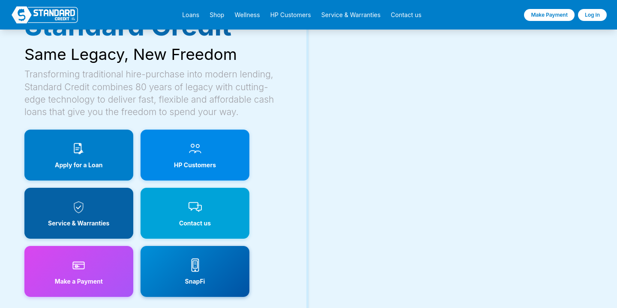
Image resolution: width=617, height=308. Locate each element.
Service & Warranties (350, 15)
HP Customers (290, 15)
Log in (592, 15)
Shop (217, 15)
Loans (190, 15)
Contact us (406, 15)
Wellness (247, 15)
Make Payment (549, 15)
